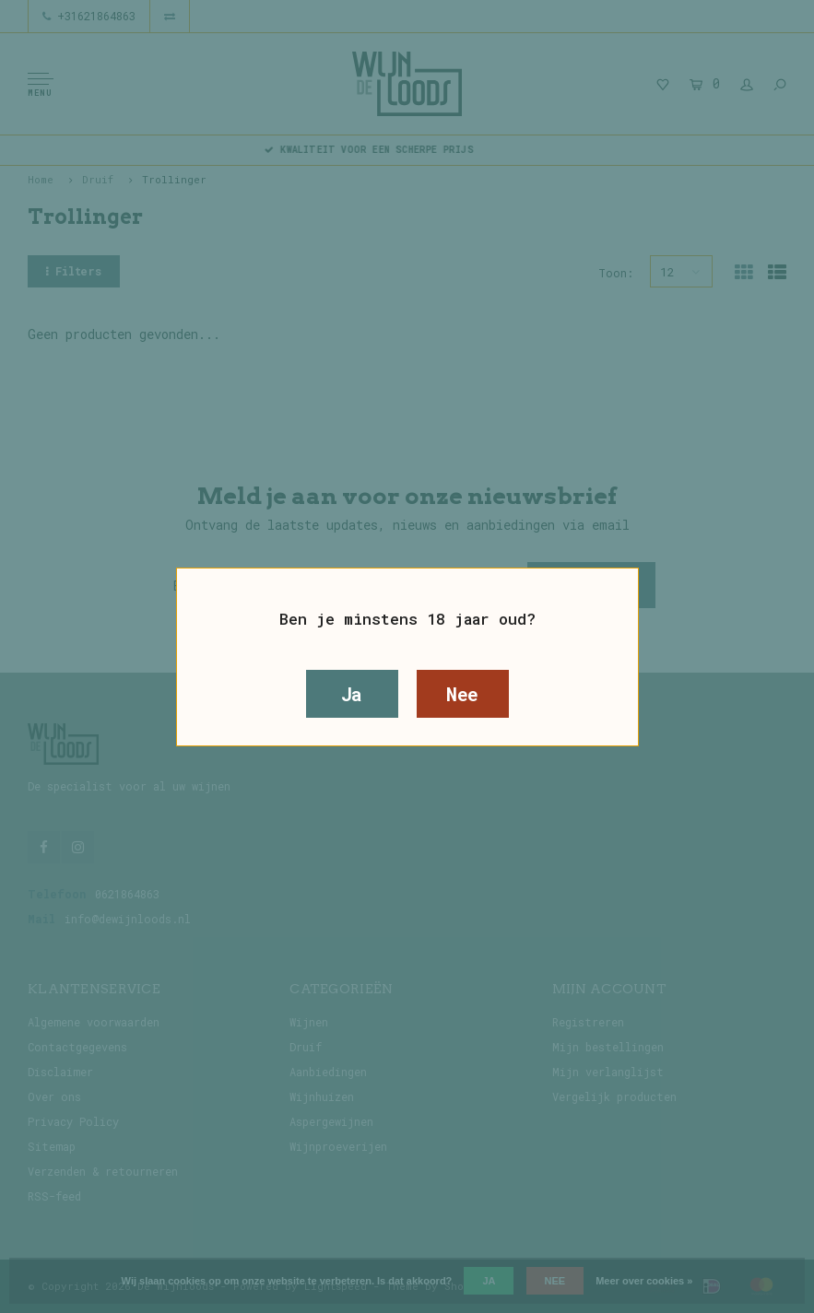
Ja (352, 694)
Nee (462, 694)
